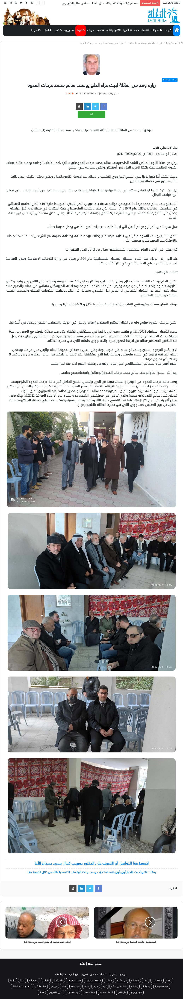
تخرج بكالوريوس (55, 992)
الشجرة (127, 30)
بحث (168, 30)
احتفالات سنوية (106, 992)
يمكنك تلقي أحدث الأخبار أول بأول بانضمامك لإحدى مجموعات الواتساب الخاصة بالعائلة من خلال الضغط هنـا (92, 872)
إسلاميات (33, 980)
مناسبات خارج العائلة (21, 986)
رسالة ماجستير (89, 992)
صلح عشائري (40, 986)
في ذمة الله (121, 980)
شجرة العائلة (60, 974)
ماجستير (94, 974)
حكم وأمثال (58, 980)
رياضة (12, 980)
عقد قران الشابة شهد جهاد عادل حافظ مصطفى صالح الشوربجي (100, 3)
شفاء (42, 992)
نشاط (64, 986)
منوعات (90, 30)
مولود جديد (157, 980)
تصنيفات (156, 30)
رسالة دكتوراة (72, 992)
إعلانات (134, 986)
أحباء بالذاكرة (114, 30)
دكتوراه (103, 974)
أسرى (58, 30)
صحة (22, 980)
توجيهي (69, 30)
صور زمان (75, 986)
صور (100, 30)
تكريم (95, 986)
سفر (145, 980)
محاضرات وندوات (93, 980)
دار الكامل (122, 992)
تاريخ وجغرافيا (136, 992)
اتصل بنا (36, 30)
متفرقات (135, 980)
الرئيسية (122, 974)
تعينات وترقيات (74, 980)
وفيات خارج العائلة (161, 43)
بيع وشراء (146, 986)
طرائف (46, 980)
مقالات (109, 980)
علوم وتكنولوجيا (161, 986)
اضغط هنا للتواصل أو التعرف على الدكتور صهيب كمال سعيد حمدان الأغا (92, 863)
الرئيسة (177, 43)
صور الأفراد (74, 974)
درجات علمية (141, 30)
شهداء (80, 30)
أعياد (105, 986)
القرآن (48, 30)
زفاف (169, 980)
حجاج (86, 986)
